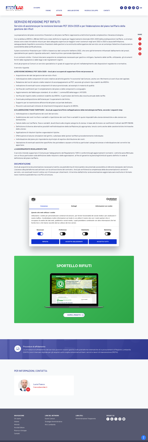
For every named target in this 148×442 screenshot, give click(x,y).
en (141, 5)
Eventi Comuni (50, 412)
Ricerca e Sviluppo (20, 424)
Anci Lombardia (50, 418)
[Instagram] (133, 4)
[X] (129, 4)
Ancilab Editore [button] (73, 5)
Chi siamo (17, 412)
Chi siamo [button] (37, 5)
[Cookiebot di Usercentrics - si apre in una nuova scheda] (108, 199)
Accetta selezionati (74, 241)
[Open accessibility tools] (143, 437)
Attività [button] (59, 5)
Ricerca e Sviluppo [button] (91, 5)
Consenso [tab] (44, 206)
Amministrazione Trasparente (86, 412)
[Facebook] (121, 4)
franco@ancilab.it (40, 381)
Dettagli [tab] (74, 206)
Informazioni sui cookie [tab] (104, 206)
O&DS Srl (131, 438)
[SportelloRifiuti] (74, 289)
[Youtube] (137, 4)
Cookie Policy (28, 438)
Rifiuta (45, 241)
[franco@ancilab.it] (24, 379)
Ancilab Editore (19, 421)
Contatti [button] (107, 5)
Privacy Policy (18, 438)
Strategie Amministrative (53, 415)
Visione (16, 415)
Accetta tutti (103, 241)
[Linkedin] (125, 4)
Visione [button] (48, 5)
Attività (22, 15)
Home (16, 15)
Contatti (17, 427)
